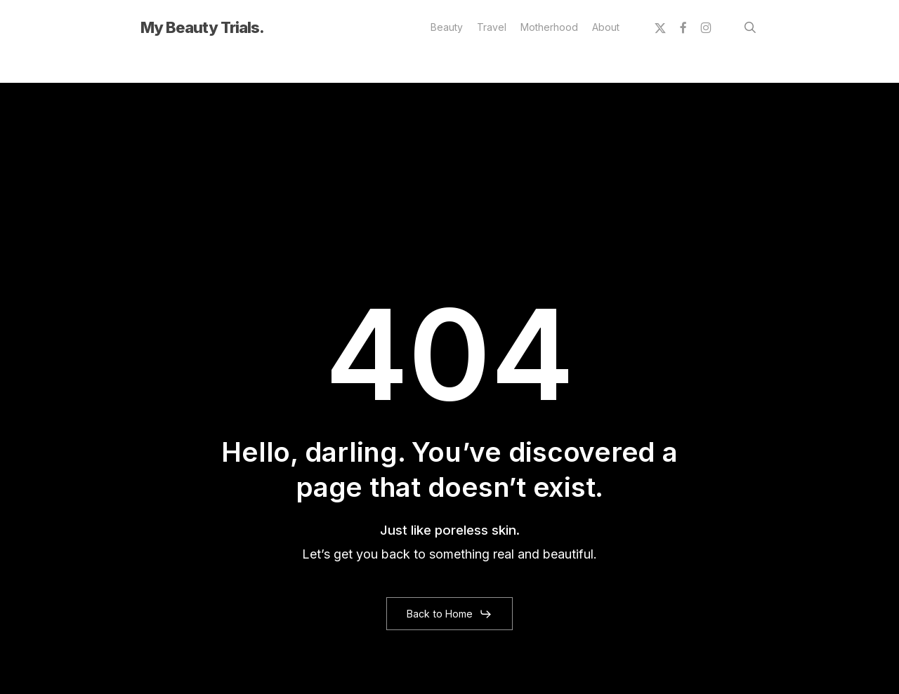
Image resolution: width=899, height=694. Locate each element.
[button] (449, 614)
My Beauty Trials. (202, 27)
